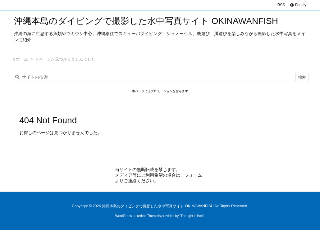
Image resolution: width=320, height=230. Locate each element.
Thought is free (192, 216)
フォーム (193, 175)
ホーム (22, 59)
